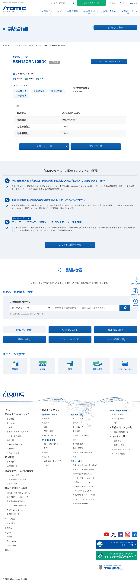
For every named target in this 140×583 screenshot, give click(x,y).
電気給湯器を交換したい (82, 505)
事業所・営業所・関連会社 (17, 433)
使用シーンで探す (24, 330)
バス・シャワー (50, 437)
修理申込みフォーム (15, 511)
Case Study (11, 542)
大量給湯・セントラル (53, 462)
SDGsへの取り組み (14, 445)
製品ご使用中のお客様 (16, 489)
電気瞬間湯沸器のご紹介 (82, 475)
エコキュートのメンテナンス (84, 500)
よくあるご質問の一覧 (72, 244)
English (123, 3)
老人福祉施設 (78, 445)
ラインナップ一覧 (70, 340)
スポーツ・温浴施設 (81, 437)
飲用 (46, 449)
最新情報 (117, 442)
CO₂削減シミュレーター (82, 483)
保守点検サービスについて (17, 498)
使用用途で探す (70, 330)
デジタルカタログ (91, 3)
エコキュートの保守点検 (16, 507)
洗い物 (46, 458)
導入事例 (10, 463)
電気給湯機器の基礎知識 (118, 568)
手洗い (46, 454)
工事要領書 (21, 95)
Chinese (133, 3)
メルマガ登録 (10, 524)
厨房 (46, 428)
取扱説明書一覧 (13, 515)
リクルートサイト (14, 454)
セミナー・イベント (122, 450)
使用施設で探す (115, 330)
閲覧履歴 (135, 306)
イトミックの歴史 (14, 437)
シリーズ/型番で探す (116, 340)
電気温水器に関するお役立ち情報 (119, 545)
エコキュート (119, 420)
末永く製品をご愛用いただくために (119, 557)
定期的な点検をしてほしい (83, 488)
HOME (7, 411)
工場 (74, 458)
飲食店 (75, 424)
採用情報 (10, 450)
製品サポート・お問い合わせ (19, 472)
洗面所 (46, 424)
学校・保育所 (78, 449)
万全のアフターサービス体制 (84, 496)
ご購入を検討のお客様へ (16, 481)
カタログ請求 (10, 520)
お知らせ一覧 (118, 437)
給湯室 (46, 419)
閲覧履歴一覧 (94, 146)
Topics (9, 538)
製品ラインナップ (51, 411)
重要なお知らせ (120, 446)
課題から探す (24, 340)
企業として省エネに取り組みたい (86, 466)
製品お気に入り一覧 (122, 428)
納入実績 (9, 458)
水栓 (116, 424)
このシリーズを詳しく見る (112, 61)
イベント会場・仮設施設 (82, 454)
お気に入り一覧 (135, 295)
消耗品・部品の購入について (18, 494)
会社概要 (10, 420)
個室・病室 (48, 432)
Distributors (11, 546)
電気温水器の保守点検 (16, 502)
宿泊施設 (76, 432)
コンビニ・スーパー (81, 428)
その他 (46, 466)
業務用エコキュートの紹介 (83, 471)
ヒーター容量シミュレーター (84, 479)
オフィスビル (78, 419)
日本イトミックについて (17, 415)
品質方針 (10, 441)
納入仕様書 (21, 91)
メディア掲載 (119, 455)
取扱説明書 (56, 91)
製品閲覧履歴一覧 (121, 433)
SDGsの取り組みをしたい (83, 492)
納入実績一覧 (12, 467)
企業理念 (10, 428)
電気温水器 (118, 416)
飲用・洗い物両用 (51, 445)
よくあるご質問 (13, 476)
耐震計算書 (38, 91)
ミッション (11, 424)
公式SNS (8, 529)
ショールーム (12, 485)
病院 (74, 441)
